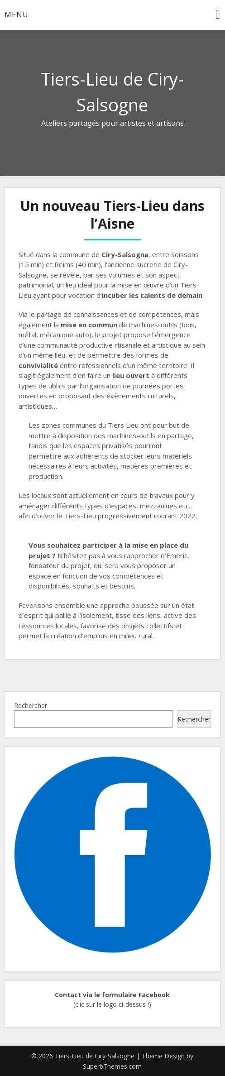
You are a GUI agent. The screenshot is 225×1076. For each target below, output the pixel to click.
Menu (17, 14)
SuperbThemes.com (112, 1066)
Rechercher (30, 705)
